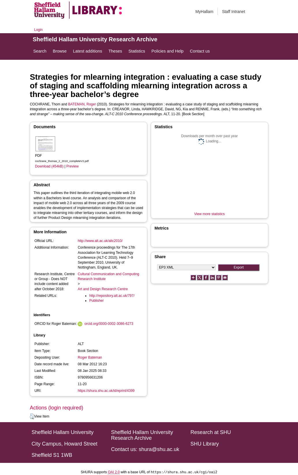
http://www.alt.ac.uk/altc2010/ (100, 241)
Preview (72, 166)
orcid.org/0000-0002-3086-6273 (109, 324)
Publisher (96, 301)
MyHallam (204, 11)
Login (38, 30)
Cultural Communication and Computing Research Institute (108, 276)
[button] (32, 416)
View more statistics (209, 214)
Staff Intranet (233, 11)
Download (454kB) (49, 166)
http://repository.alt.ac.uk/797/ (112, 296)
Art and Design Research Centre (103, 289)
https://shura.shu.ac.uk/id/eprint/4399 (106, 391)
